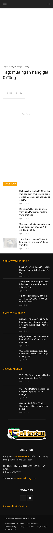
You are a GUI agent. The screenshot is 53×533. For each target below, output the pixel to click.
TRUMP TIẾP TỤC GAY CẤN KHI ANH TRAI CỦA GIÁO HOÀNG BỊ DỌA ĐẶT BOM (33, 299)
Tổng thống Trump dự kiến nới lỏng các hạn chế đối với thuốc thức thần (33, 242)
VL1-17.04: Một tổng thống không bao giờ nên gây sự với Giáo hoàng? (34, 392)
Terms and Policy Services (15, 506)
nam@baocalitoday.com (25, 478)
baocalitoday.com (21, 456)
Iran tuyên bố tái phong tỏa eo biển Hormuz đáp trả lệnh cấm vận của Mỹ (34, 270)
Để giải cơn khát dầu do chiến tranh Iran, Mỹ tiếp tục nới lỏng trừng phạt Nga (33, 212)
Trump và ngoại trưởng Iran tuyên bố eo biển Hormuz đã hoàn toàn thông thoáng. (34, 284)
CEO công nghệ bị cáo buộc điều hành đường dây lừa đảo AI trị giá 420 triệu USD (34, 227)
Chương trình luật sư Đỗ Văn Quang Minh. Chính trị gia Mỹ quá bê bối (33, 406)
